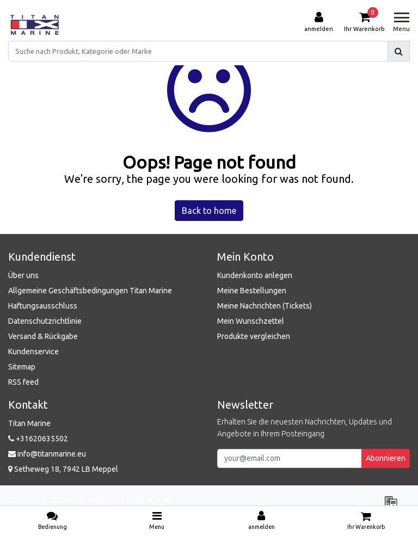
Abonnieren (385, 458)
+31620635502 (38, 438)
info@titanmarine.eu (47, 453)
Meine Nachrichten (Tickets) (264, 305)
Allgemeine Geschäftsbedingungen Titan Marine (90, 290)
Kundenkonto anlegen (254, 275)
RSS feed (23, 382)
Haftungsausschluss (42, 305)
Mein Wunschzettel (250, 321)
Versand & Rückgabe (43, 336)
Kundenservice (33, 351)
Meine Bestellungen (251, 290)
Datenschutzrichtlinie (45, 321)
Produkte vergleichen (253, 336)
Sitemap (21, 366)
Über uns (23, 275)
